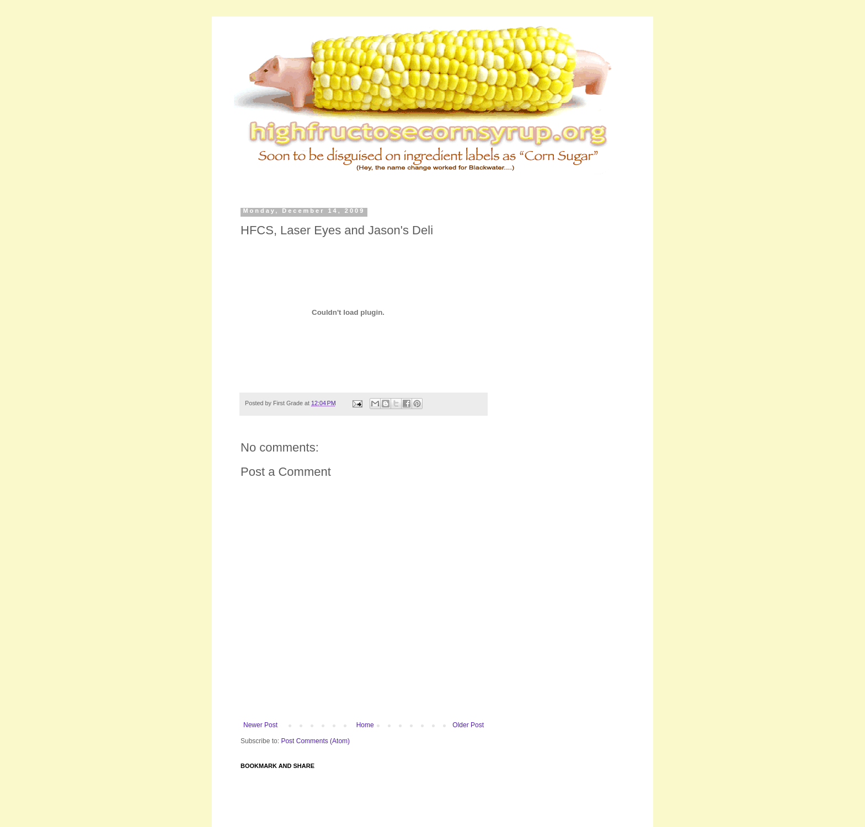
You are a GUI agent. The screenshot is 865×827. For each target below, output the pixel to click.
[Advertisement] (451, 182)
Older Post (468, 725)
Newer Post (260, 725)
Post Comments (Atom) (315, 741)
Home (365, 725)
